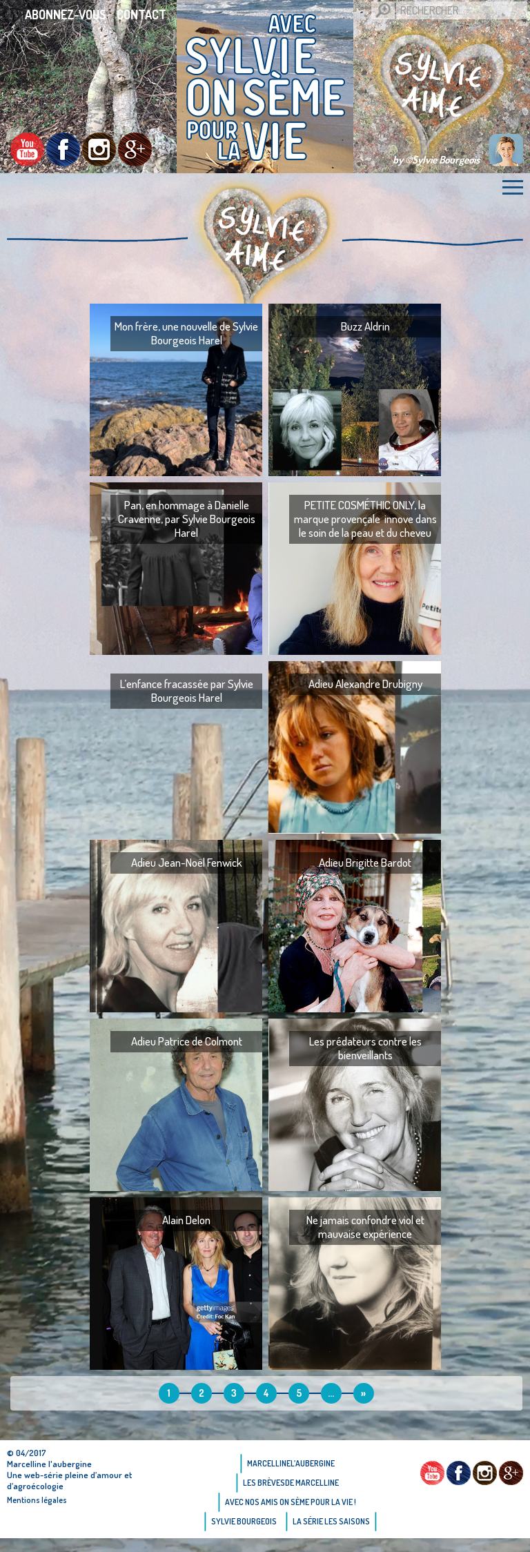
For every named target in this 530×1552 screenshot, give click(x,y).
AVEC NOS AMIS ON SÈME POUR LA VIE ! (290, 1502)
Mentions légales (37, 1500)
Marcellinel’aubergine (291, 1463)
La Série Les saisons (331, 1521)
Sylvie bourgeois (244, 1521)
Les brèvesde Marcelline (291, 1482)
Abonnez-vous (65, 14)
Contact (141, 14)
